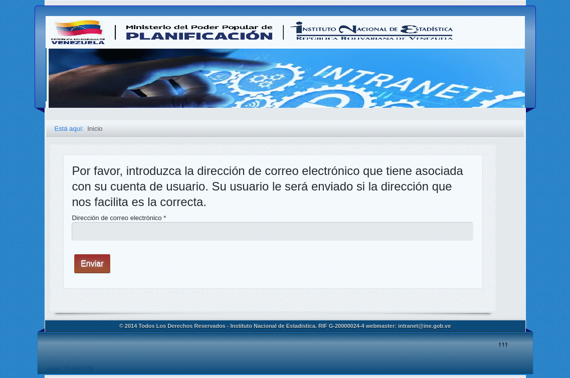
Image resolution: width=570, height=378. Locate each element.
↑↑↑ (503, 343)
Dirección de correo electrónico (119, 218)
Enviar (92, 263)
